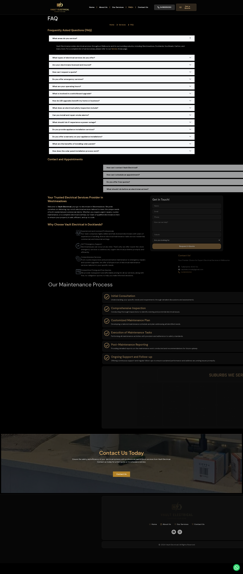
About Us (103, 7)
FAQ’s (130, 7)
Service (133, 49)
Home (91, 7)
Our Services (118, 7)
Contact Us (143, 7)
